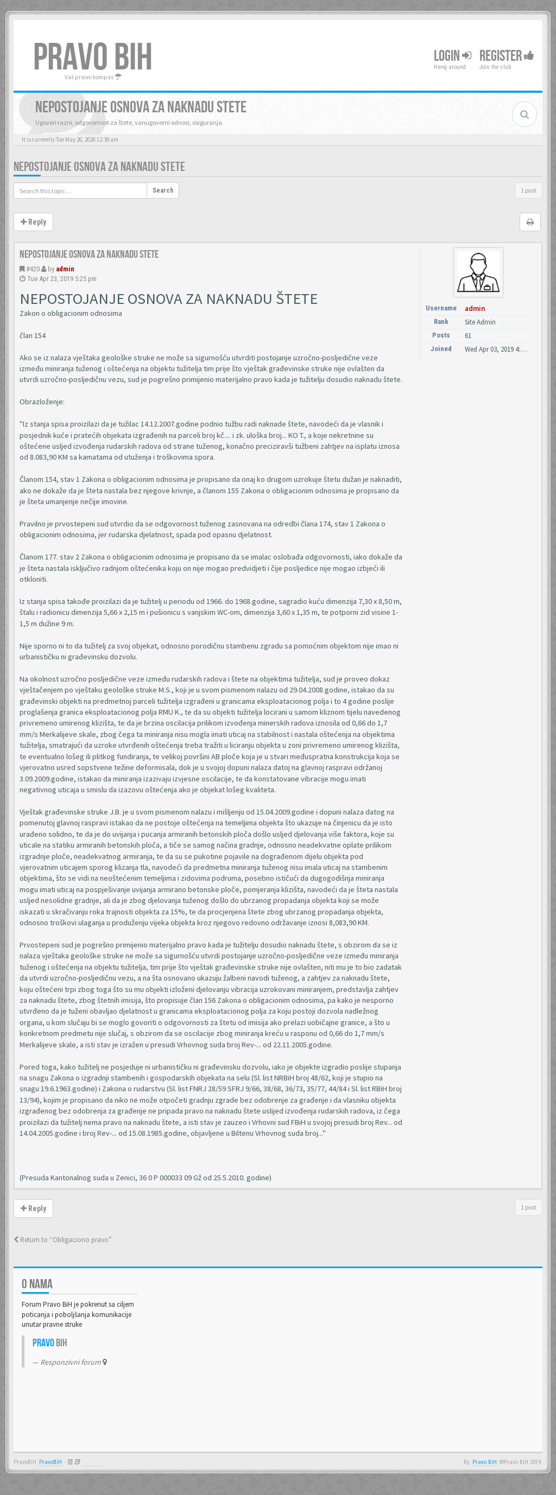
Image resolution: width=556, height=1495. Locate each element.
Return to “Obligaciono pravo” (63, 1239)
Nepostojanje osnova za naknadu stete (99, 167)
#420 (33, 269)
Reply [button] (33, 222)
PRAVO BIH (93, 58)
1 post (528, 190)
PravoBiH (50, 1462)
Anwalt (92, 1462)
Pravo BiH (484, 1462)
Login (452, 56)
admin (65, 269)
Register (506, 56)
